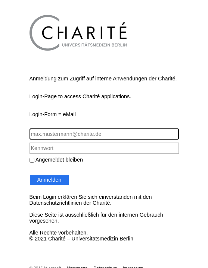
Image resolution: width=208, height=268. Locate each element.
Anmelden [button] (49, 180)
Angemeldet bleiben (59, 160)
